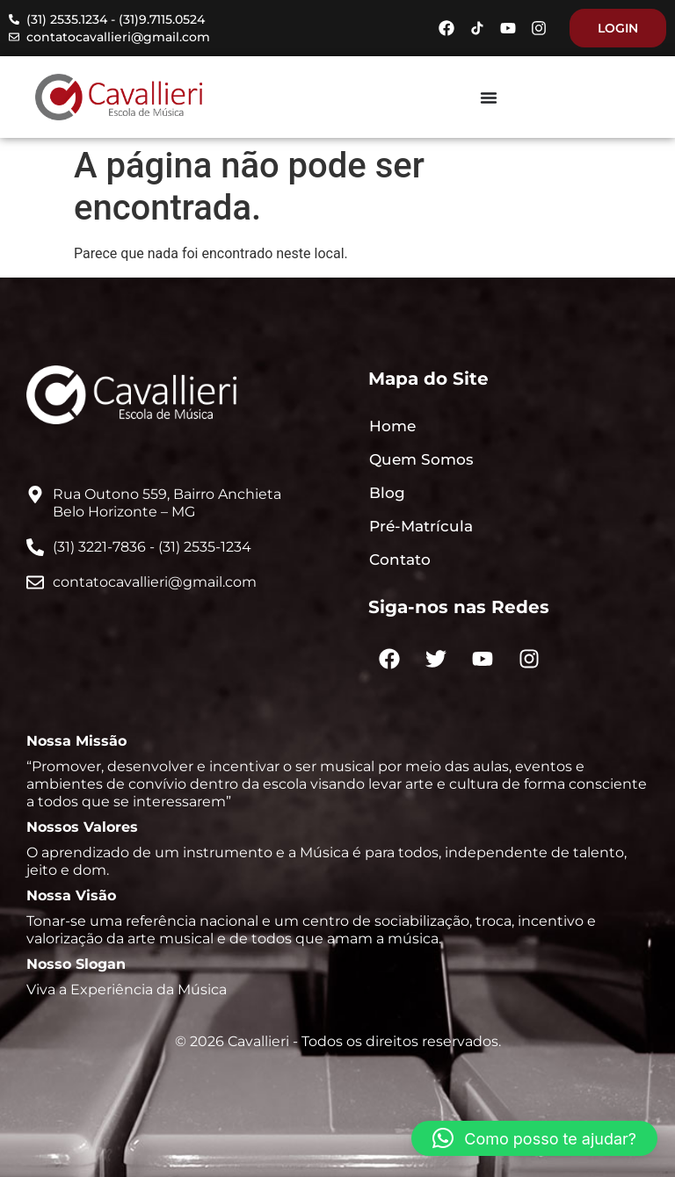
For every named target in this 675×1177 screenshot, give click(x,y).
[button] (534, 1138)
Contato (400, 559)
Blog (387, 493)
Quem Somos (421, 459)
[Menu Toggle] (488, 97)
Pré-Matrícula (421, 526)
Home (392, 426)
